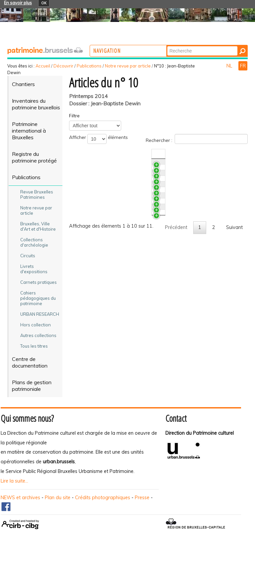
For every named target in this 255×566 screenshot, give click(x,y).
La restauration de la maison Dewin (120, 312)
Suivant (234, 400)
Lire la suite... (14, 487)
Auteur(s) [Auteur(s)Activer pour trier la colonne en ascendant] (223, 154)
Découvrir (63, 65)
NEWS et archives (20, 504)
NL (229, 66)
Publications (89, 65)
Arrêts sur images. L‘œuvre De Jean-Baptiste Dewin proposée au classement (129, 346)
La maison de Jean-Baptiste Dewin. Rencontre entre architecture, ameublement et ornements (128, 260)
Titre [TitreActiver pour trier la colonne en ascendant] (86, 154)
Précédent (176, 400)
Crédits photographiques (102, 504)
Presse (142, 504)
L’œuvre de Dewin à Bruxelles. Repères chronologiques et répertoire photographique (123, 368)
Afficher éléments (98, 139)
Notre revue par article (128, 65)
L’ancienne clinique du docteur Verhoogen (126, 331)
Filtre (74, 116)
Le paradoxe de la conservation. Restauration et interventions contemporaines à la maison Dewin (120, 292)
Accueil (43, 65)
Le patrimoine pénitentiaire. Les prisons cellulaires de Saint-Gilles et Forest (124, 187)
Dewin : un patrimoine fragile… (114, 216)
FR (243, 66)
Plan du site (57, 504)
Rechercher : (197, 139)
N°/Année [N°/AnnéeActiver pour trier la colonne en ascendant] (196, 154)
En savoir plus (18, 2)
